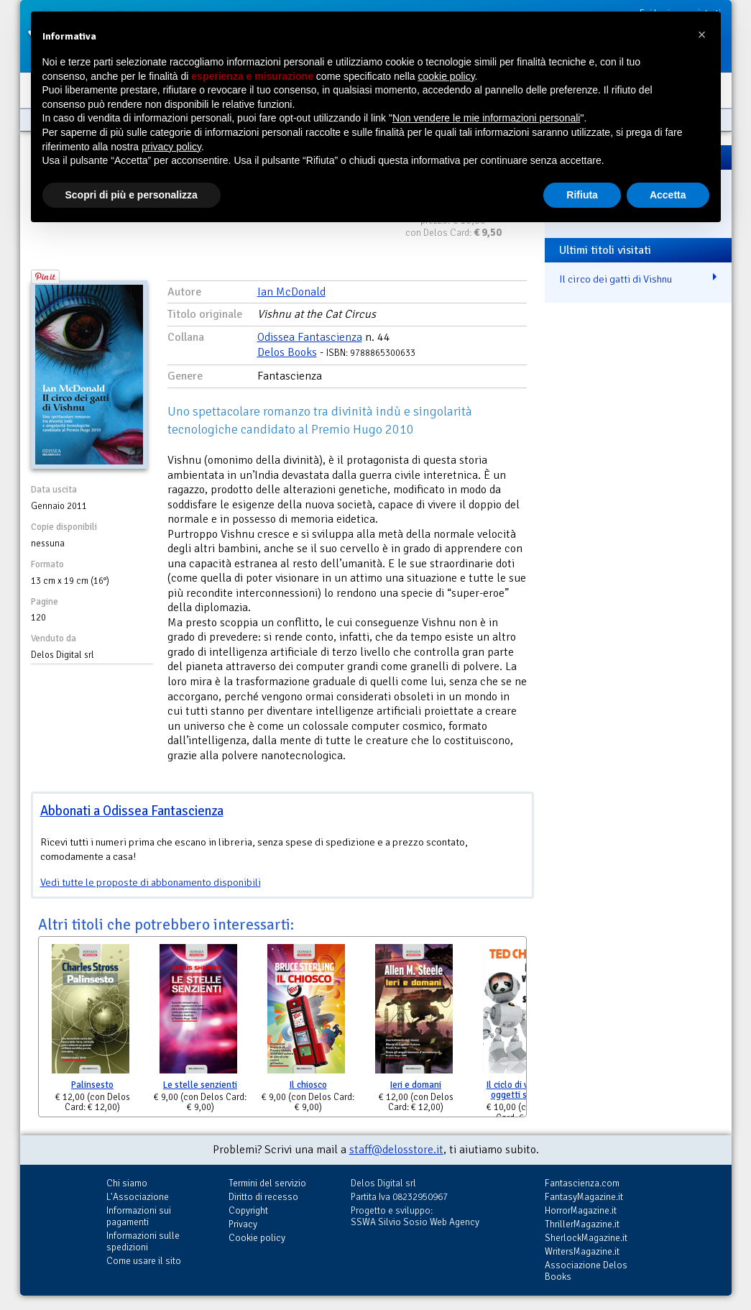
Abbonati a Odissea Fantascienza (132, 810)
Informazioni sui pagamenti (138, 1216)
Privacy (243, 1224)
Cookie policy (257, 1238)
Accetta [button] (668, 195)
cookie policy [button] (446, 76)
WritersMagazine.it (582, 1251)
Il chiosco (308, 1085)
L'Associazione (137, 1197)
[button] (702, 34)
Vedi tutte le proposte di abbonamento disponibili (150, 882)
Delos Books (287, 352)
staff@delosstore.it (396, 1149)
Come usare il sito (143, 1261)
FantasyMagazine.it (584, 1197)
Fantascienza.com (582, 1183)
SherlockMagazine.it (586, 1238)
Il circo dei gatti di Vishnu (615, 278)
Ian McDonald (291, 292)
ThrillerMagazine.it (582, 1224)
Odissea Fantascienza (309, 337)
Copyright (248, 1210)
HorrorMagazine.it (581, 1210)
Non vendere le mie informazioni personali (486, 118)
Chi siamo (126, 1183)
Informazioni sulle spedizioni (143, 1241)
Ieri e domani (415, 1085)
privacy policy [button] (171, 146)
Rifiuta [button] (582, 195)
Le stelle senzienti (200, 1085)
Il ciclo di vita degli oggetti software (524, 1090)
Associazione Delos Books (586, 1271)
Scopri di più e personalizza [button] (131, 195)
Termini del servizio (267, 1183)
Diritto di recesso (263, 1197)
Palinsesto (92, 1085)
